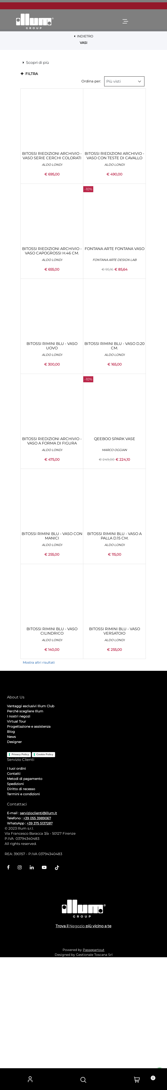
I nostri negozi (18, 847)
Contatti (13, 904)
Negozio (77, 1059)
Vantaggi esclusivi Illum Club (30, 837)
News (11, 867)
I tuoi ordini (16, 899)
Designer (14, 872)
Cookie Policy (45, 885)
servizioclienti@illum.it (38, 944)
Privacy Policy (20, 885)
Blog (11, 862)
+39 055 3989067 (37, 949)
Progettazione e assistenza (28, 857)
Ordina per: (91, 194)
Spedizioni (15, 914)
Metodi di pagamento (24, 909)
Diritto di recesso (21, 920)
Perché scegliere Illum (25, 842)
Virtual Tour (16, 852)
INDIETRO (83, 36)
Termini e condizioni (23, 925)
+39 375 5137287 (40, 954)
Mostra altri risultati (39, 776)
